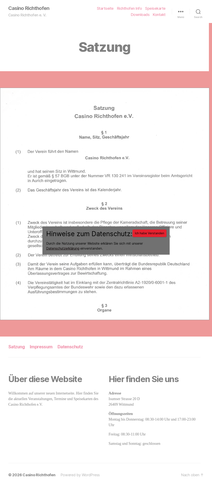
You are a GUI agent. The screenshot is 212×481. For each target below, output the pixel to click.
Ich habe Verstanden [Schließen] (149, 233)
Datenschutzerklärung (62, 248)
